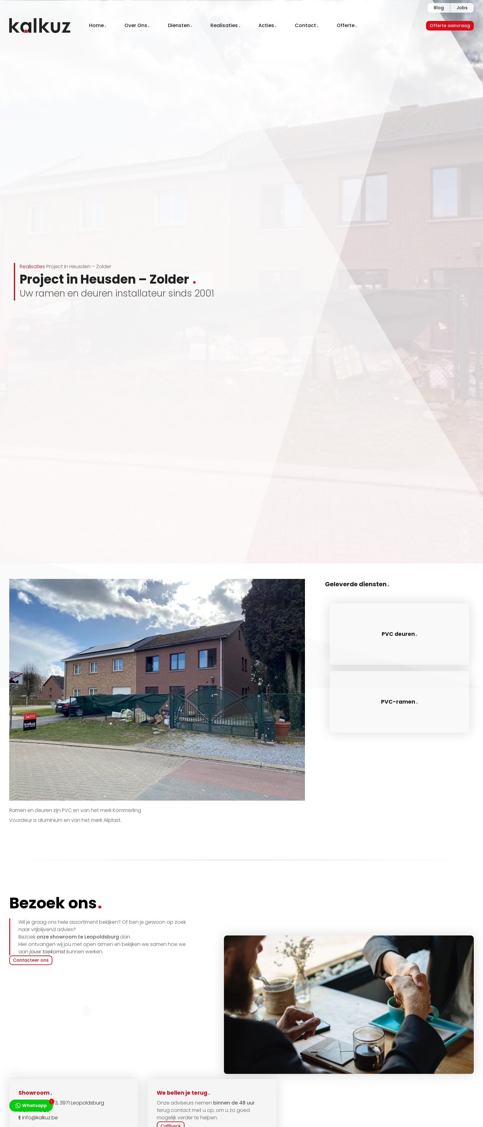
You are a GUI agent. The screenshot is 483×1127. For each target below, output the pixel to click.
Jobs (462, 8)
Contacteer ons (31, 960)
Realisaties (32, 266)
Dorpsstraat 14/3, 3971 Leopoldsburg (61, 1102)
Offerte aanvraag (450, 25)
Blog (439, 8)
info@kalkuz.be (40, 1117)
